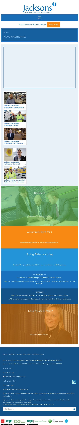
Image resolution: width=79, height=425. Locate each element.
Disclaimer (35, 354)
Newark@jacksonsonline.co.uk (14, 377)
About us (5, 32)
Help (42, 354)
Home (5, 354)
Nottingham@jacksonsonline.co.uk (15, 389)
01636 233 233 (40, 24)
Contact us (11, 354)
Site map (19, 354)
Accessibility (27, 354)
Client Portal (53, 25)
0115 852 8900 (26, 24)
